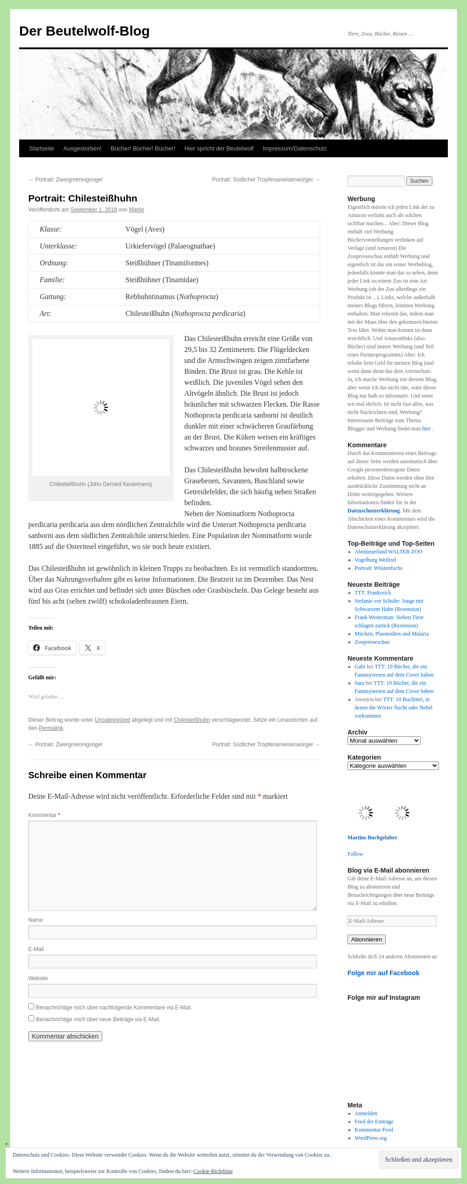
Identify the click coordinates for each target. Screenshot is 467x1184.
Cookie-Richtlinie (213, 1171)
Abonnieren (366, 939)
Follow (355, 854)
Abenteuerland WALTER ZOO (389, 551)
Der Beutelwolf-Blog (84, 30)
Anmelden (366, 1113)
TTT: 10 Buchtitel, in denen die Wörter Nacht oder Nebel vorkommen (394, 707)
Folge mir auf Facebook (384, 973)
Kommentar (44, 815)
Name (35, 920)
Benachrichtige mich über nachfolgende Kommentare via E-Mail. (114, 1007)
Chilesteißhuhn (192, 720)
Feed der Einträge (374, 1121)
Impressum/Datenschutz (295, 148)
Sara (359, 683)
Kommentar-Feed (374, 1130)
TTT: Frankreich (373, 592)
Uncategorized (112, 720)
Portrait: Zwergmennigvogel (65, 179)
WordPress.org (371, 1138)
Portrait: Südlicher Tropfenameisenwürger (266, 179)
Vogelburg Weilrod (375, 560)
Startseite (41, 148)
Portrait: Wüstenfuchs (379, 568)
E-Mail (36, 949)
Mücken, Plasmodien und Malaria (392, 634)
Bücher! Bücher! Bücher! (143, 148)
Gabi (360, 666)
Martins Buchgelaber (372, 837)
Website (38, 978)
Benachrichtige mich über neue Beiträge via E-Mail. (98, 1019)
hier (427, 428)
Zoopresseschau (372, 642)
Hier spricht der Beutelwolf (219, 148)
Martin (136, 210)
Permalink (51, 728)
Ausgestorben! (82, 148)
